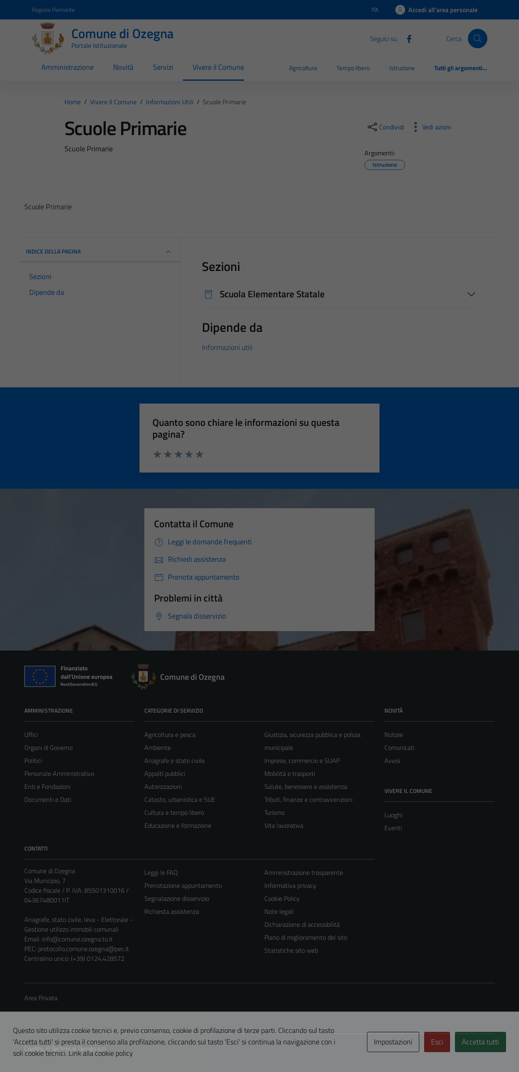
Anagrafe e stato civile (174, 760)
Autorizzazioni (163, 786)
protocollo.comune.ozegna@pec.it (83, 949)
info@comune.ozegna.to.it (77, 939)
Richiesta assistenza (171, 911)
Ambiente (157, 747)
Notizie (393, 734)
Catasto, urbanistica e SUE (179, 799)
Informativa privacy (290, 885)
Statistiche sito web (291, 950)
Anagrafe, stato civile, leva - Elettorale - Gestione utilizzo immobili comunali (78, 924)
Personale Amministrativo (59, 773)
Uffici (31, 734)
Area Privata (41, 998)
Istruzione (402, 68)
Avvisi (392, 760)
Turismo (274, 812)
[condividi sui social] (385, 126)
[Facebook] (406, 38)
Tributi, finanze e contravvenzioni (308, 799)
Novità (123, 67)
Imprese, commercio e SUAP (302, 760)
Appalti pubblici (164, 773)
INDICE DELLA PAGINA (99, 252)
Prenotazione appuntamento (183, 885)
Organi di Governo (48, 747)
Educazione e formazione (177, 825)
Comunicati (399, 747)
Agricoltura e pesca (169, 734)
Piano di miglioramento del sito (305, 937)
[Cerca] (477, 38)
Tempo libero (353, 68)
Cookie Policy (282, 898)
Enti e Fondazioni (47, 786)
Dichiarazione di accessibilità (302, 924)
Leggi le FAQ (161, 872)
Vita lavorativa (283, 825)
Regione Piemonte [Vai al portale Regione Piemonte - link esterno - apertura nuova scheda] (53, 9)
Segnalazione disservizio (176, 898)
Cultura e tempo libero (174, 812)
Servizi (163, 67)
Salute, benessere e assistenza (305, 786)
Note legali (279, 911)
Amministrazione (67, 67)
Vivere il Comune (218, 67)
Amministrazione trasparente (303, 872)
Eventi (393, 828)
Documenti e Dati (47, 799)
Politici (33, 760)
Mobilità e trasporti (289, 773)
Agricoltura (303, 68)
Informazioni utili (227, 347)
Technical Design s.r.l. (79, 1048)
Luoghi (393, 815)
